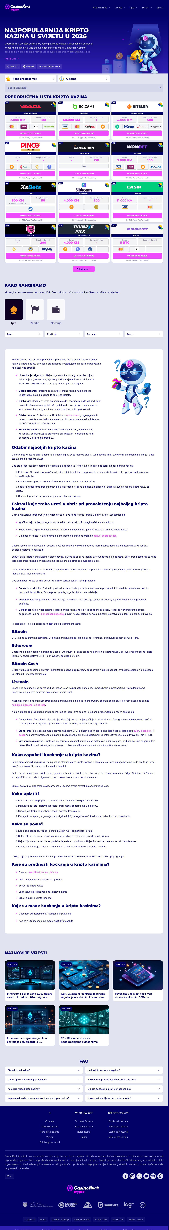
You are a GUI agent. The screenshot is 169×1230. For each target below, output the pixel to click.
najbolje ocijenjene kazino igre (28, 704)
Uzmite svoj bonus (30, 133)
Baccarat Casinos (84, 1121)
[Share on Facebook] (28, 66)
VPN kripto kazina (118, 1137)
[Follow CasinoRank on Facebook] (125, 1176)
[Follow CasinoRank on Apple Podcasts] (160, 1176)
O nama (49, 1121)
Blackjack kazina (84, 1126)
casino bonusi (72, 415)
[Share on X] (12, 66)
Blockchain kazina (118, 1121)
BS (9, 1176)
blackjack (146, 730)
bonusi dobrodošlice (104, 535)
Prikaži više (84, 269)
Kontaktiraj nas (49, 1126)
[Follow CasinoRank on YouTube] (146, 1176)
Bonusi (145, 7)
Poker (84, 1137)
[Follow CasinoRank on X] (139, 1176)
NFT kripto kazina (118, 1126)
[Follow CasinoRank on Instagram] (132, 1176)
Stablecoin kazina (118, 1131)
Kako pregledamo (49, 1131)
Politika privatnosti (50, 1142)
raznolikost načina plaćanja (43, 872)
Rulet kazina (84, 1131)
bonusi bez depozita (52, 613)
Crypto (118, 7)
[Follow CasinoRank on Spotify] (153, 1176)
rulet (136, 730)
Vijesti (160, 7)
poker (22, 734)
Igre (132, 7)
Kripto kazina (100, 7)
